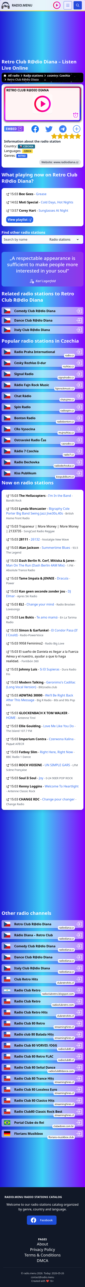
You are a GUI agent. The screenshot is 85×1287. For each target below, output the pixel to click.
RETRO (22, 156)
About (42, 1244)
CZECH (27, 151)
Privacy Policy (42, 1249)
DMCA (42, 1260)
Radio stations (33, 75)
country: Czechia (58, 75)
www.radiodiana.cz (66, 162)
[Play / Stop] (56, 5)
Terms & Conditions (42, 1255)
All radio (11, 75)
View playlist (20, 219)
